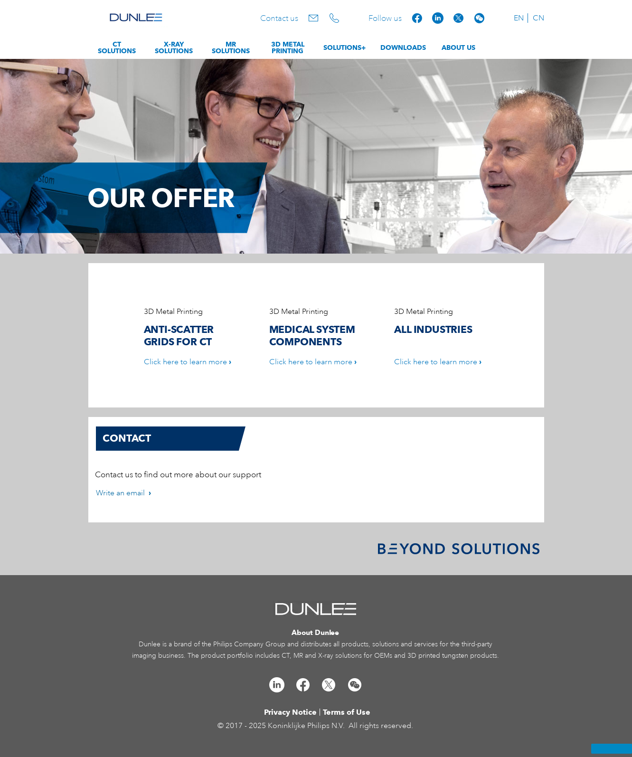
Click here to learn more (185, 362)
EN (519, 18)
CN (538, 18)
